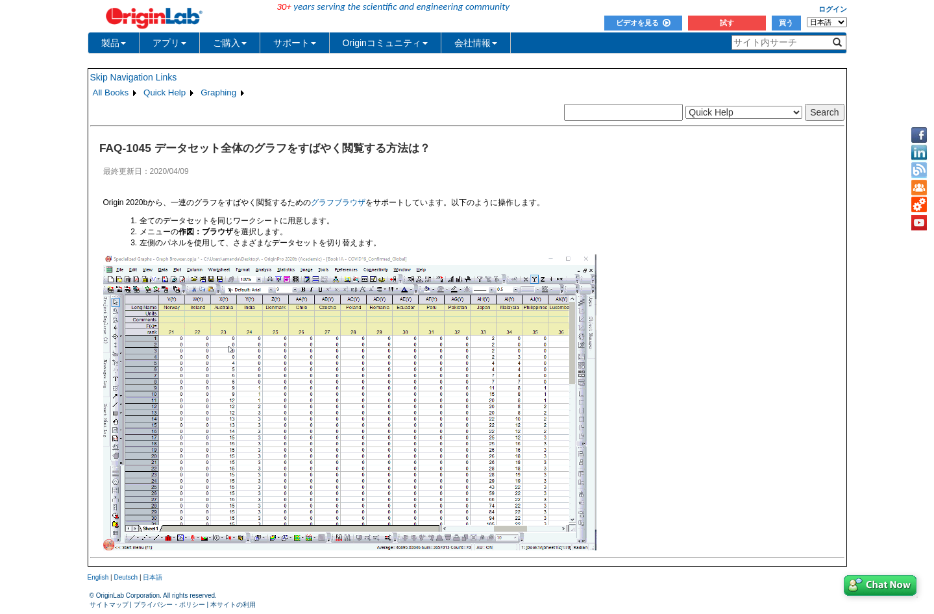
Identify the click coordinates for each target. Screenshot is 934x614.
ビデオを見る (643, 23)
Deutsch (126, 577)
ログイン (832, 9)
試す (727, 23)
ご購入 (230, 43)
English (98, 577)
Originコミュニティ (385, 43)
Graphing (218, 92)
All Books (111, 92)
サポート (294, 43)
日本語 (152, 577)
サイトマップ (109, 604)
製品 (113, 43)
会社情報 (475, 43)
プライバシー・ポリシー (169, 604)
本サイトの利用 (233, 604)
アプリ (169, 43)
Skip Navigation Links (133, 77)
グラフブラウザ (338, 202)
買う (786, 23)
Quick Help (164, 92)
